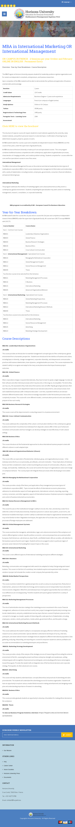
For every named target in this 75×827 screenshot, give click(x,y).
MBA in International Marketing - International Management (61, 30)
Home (41, 28)
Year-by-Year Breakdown (20, 67)
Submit (67, 735)
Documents (7, 777)
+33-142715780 (10, 796)
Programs (47, 28)
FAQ (5, 761)
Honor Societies (9, 769)
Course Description (39, 67)
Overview (6, 67)
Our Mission (7, 750)
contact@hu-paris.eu (13, 800)
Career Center (8, 765)
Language (66, 2)
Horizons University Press (12, 773)
